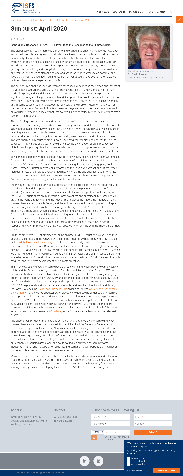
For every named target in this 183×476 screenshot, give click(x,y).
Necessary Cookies (138, 462)
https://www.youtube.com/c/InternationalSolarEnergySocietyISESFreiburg (98, 461)
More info (131, 456)
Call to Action (41, 281)
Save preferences (134, 474)
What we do (119, 12)
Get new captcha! (94, 437)
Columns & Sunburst (57, 20)
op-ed (31, 328)
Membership (136, 12)
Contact (161, 12)
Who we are (102, 12)
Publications (39, 20)
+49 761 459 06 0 (67, 417)
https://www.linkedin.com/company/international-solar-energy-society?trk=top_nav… (85, 461)
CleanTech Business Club (52, 289)
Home (13, 20)
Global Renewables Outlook (35, 242)
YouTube (56, 311)
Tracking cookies (138, 467)
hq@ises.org (64, 420)
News (150, 12)
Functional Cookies (139, 465)
